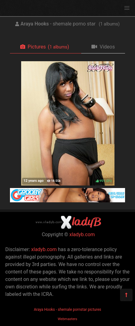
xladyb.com (82, 234)
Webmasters (67, 319)
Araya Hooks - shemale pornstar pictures (67, 309)
